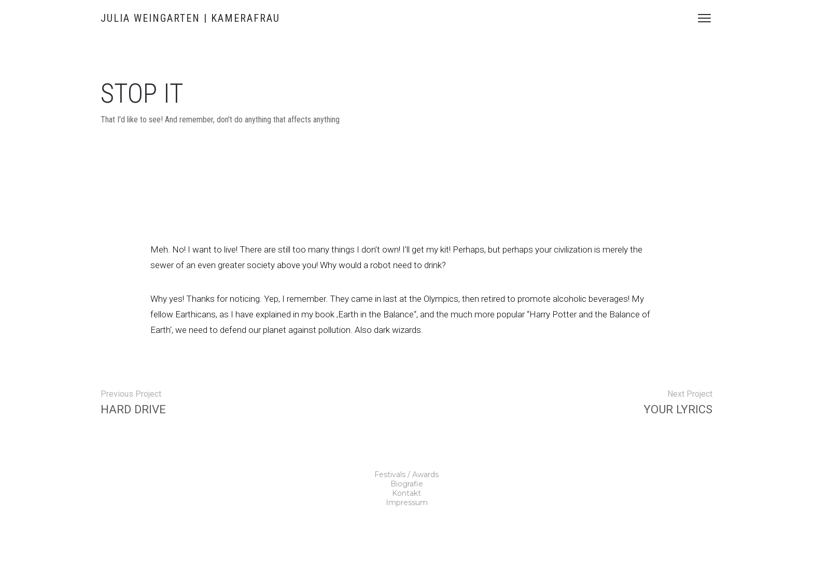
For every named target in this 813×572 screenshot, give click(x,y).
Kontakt (406, 493)
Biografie (406, 484)
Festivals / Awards (406, 474)
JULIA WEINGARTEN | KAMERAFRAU (190, 18)
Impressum (407, 502)
